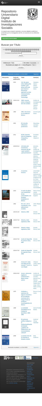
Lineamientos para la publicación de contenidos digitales (30, 378)
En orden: (27, 63)
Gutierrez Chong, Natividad (35, 321)
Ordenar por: (7, 63)
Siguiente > (36, 74)
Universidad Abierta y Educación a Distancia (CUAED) (36, 158)
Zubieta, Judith (37, 281)
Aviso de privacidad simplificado (30, 368)
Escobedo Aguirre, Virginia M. (36, 136)
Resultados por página (12, 65)
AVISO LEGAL (13, 383)
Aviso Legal (30, 364)
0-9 (6, 49)
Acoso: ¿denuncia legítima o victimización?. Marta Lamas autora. (26, 277)
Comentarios (35, 357)
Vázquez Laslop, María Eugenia (36, 263)
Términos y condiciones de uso (31, 388)
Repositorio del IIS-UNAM (9, 38)
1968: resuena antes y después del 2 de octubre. (25, 102)
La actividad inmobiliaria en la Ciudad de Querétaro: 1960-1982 (26, 311)
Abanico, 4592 (25, 212)
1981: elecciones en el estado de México (25, 113)
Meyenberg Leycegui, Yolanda (36, 125)
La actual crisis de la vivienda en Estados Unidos (26, 337)
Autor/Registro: (27, 65)
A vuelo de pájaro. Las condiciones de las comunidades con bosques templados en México (26, 195)
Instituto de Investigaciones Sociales (37, 102)
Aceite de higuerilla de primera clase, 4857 (26, 240)
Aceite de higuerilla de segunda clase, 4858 (26, 252)
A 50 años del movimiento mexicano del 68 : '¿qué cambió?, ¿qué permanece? (26, 149)
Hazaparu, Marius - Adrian (36, 84)
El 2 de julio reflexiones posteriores (24, 125)
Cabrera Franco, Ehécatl (35, 107)
